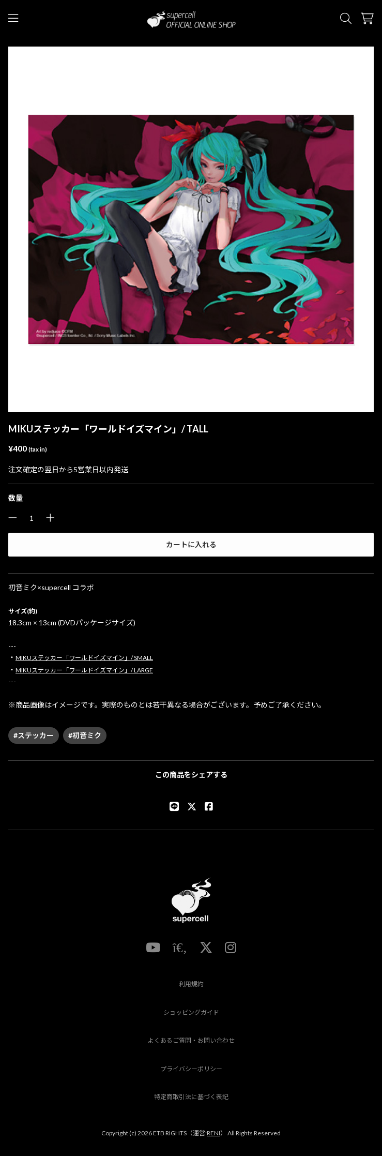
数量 (15, 497)
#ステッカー (33, 735)
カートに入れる (191, 544)
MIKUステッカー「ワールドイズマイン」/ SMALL (84, 658)
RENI (213, 1133)
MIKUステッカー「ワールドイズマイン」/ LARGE (84, 670)
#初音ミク (84, 735)
